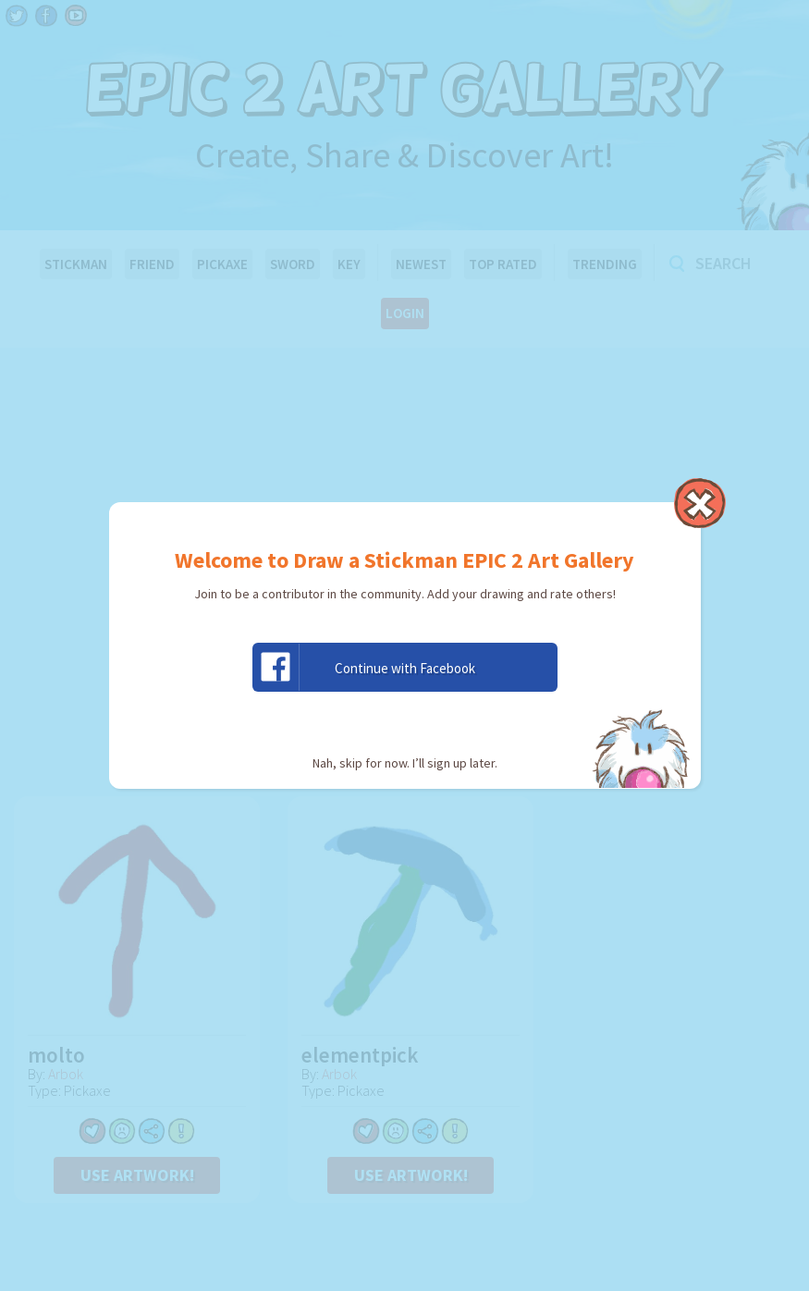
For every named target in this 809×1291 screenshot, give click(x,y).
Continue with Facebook (364, 667)
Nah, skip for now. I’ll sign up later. (405, 763)
